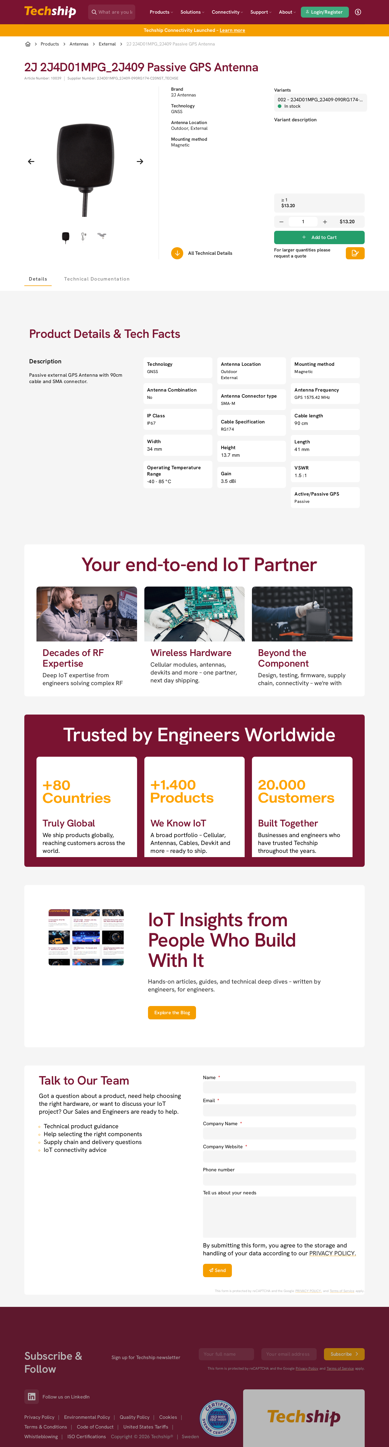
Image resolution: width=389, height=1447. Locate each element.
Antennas (79, 44)
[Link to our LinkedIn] (33, 1396)
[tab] (38, 278)
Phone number (219, 1169)
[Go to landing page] (50, 12)
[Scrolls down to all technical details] (177, 253)
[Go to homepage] (303, 1418)
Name (211, 1077)
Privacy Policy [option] (39, 1417)
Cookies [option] (168, 1417)
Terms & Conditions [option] (45, 1427)
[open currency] (358, 12)
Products (161, 12)
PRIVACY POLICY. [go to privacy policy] (332, 1253)
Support (261, 12)
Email (211, 1100)
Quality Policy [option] (135, 1417)
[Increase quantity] (325, 222)
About (287, 12)
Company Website (225, 1146)
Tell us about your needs (229, 1193)
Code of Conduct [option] (95, 1427)
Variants (282, 90)
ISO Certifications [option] (86, 1436)
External (107, 44)
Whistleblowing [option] (41, 1436)
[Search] (116, 10)
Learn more (232, 30)
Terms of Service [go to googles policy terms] (342, 1291)
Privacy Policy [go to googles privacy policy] (307, 1368)
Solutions (193, 12)
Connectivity (227, 12)
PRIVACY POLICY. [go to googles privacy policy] (308, 1291)
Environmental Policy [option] (87, 1417)
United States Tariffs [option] (145, 1427)
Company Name (222, 1123)
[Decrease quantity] (281, 222)
